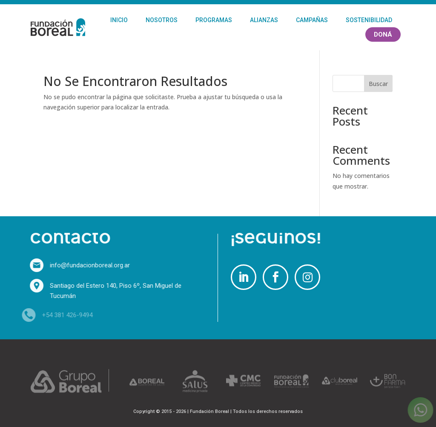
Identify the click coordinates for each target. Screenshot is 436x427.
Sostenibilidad (369, 20)
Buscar (378, 84)
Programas (213, 20)
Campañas (312, 20)
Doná (383, 34)
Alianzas (264, 20)
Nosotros (162, 20)
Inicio (119, 20)
